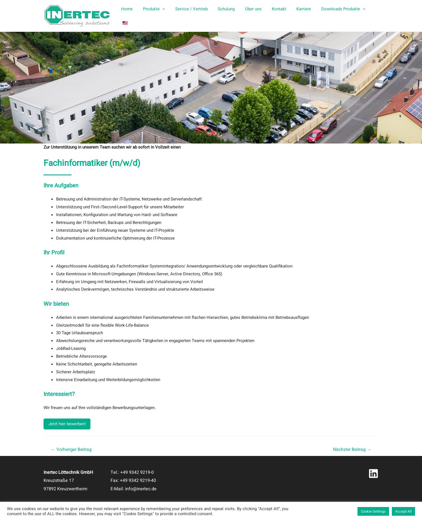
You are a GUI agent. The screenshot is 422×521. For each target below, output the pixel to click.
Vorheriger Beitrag (71, 449)
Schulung (226, 16)
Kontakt (275, 16)
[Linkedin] (373, 474)
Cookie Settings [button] (373, 511)
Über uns (251, 16)
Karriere (298, 16)
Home (132, 16)
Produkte (158, 16)
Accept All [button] (403, 511)
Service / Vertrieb (193, 16)
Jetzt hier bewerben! (67, 424)
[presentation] (166, 16)
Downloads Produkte (336, 16)
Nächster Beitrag (352, 449)
